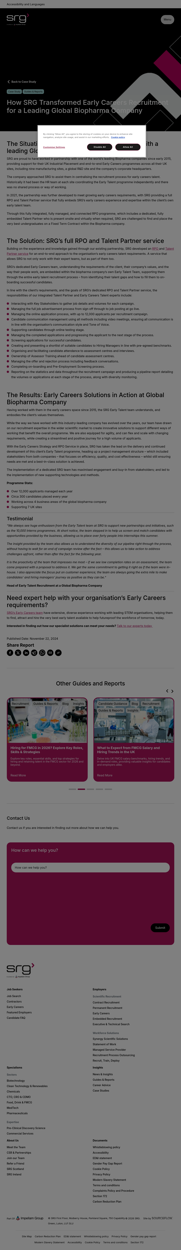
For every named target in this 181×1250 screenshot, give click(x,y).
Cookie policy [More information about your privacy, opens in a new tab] (118, 137)
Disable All (100, 147)
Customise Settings (54, 147)
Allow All (128, 147)
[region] (91, 141)
